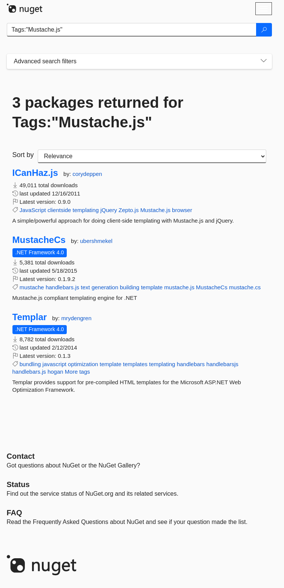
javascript (54, 364)
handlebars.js (62, 287)
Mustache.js (155, 210)
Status (18, 484)
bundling (30, 364)
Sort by (23, 155)
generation (105, 287)
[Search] (264, 30)
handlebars (191, 364)
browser (182, 210)
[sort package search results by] (152, 156)
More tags (77, 371)
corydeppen (87, 174)
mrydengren (76, 318)
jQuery (108, 210)
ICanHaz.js (35, 173)
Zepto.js (128, 210)
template (152, 287)
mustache (32, 287)
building (130, 287)
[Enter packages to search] (131, 30)
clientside (59, 210)
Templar (29, 317)
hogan (55, 371)
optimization (83, 364)
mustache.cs (245, 287)
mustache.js (179, 287)
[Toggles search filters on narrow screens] (263, 61)
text (85, 287)
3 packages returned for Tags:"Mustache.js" (98, 112)
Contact (21, 456)
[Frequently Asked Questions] (14, 513)
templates (135, 364)
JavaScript (33, 210)
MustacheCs (39, 240)
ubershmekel (96, 241)
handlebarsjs (222, 364)
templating (86, 210)
